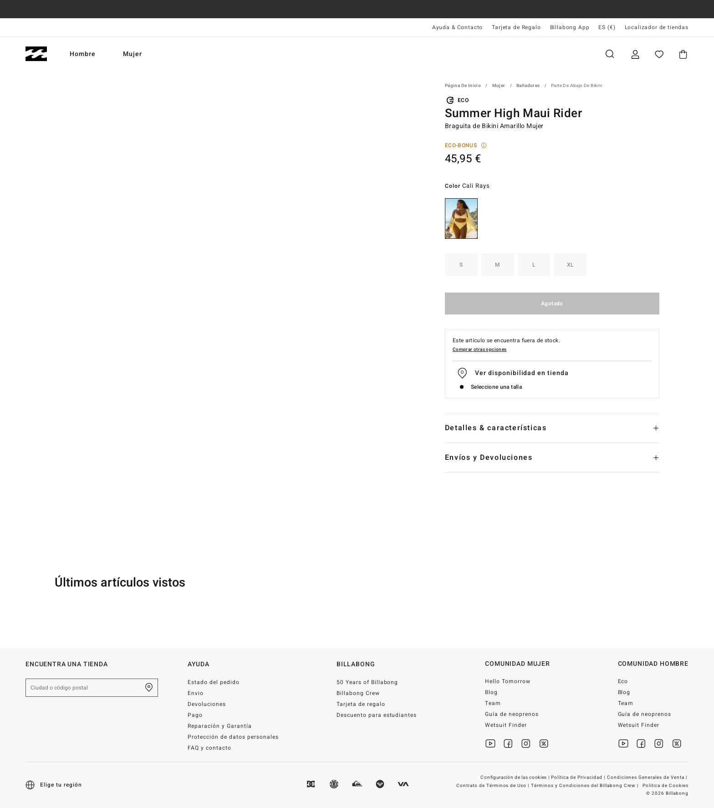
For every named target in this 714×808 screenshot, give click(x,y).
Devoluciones (207, 704)
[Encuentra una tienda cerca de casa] (149, 688)
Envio (196, 693)
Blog (491, 692)
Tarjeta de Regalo (516, 27)
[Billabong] (36, 54)
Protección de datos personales (233, 737)
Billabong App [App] (570, 27)
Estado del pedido (214, 682)
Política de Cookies (665, 785)
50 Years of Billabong (367, 682)
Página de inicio (463, 85)
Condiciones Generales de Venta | (647, 777)
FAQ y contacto (209, 748)
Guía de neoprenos (512, 714)
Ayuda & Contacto (457, 27)
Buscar (609, 54)
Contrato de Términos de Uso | (493, 785)
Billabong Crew (358, 693)
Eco (623, 681)
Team (493, 703)
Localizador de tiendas (656, 27)
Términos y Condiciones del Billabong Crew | (585, 785)
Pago (195, 715)
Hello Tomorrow (507, 681)
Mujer (132, 54)
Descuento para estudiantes (377, 715)
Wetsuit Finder (506, 725)
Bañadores (528, 85)
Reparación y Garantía (220, 726)
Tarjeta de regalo (361, 704)
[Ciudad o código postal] (92, 688)
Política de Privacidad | (579, 777)
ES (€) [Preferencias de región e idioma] (606, 27)
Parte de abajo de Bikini (576, 85)
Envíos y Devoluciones (489, 457)
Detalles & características (496, 427)
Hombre (83, 54)
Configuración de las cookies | (515, 777)
